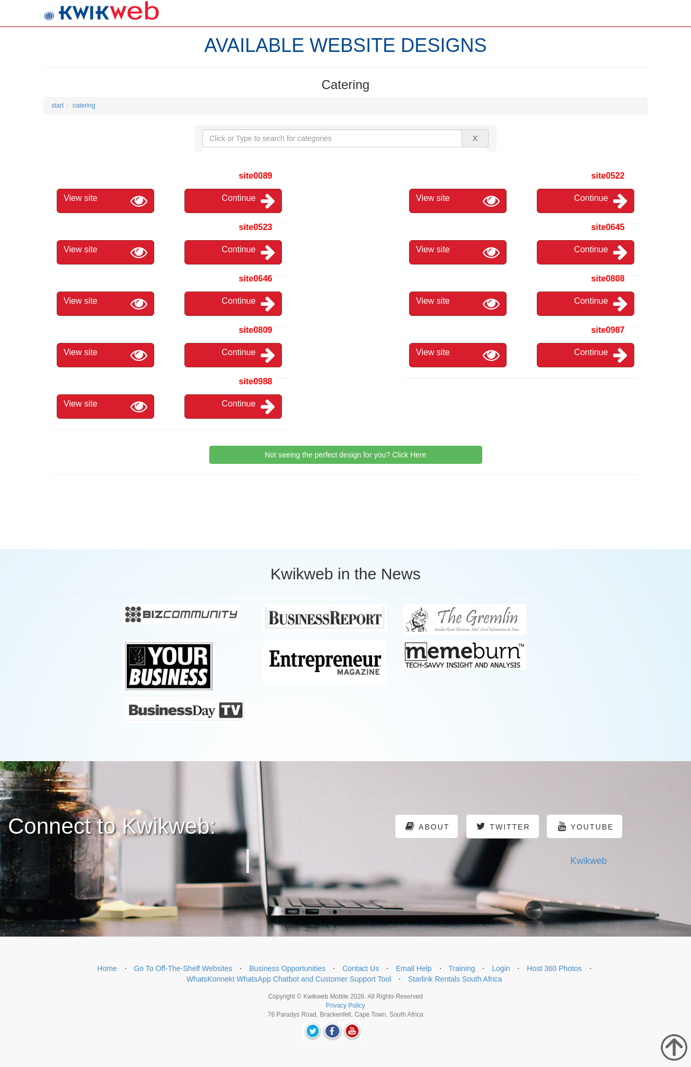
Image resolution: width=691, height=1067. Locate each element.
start (57, 105)
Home (107, 968)
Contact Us (360, 968)
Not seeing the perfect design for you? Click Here (345, 455)
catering (84, 105)
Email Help (414, 968)
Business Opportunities (287, 968)
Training (461, 968)
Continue (248, 200)
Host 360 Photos (554, 968)
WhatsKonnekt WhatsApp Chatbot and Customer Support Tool (289, 979)
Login (501, 968)
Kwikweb (588, 861)
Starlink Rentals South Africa (455, 979)
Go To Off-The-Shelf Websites (183, 968)
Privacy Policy (345, 1005)
